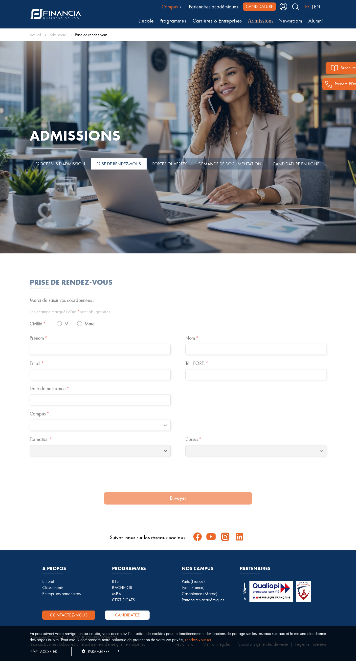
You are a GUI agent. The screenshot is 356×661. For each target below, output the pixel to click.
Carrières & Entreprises (217, 21)
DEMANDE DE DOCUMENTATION (230, 164)
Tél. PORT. (196, 374)
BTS (115, 581)
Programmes (172, 21)
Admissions (260, 21)
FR (307, 7)
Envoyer (178, 509)
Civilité (37, 335)
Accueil (35, 34)
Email (36, 374)
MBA (116, 593)
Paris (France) (193, 581)
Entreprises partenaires (61, 593)
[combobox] (100, 436)
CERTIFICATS (123, 600)
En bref (48, 581)
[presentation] (178, 486)
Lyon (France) (193, 587)
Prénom (38, 349)
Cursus (193, 450)
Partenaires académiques (213, 7)
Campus (39, 425)
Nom (191, 349)
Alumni (315, 21)
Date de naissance (49, 399)
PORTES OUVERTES (169, 164)
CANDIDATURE (259, 6)
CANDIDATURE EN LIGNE (296, 164)
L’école (146, 21)
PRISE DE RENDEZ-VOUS (118, 164)
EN (317, 7)
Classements (52, 587)
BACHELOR (122, 587)
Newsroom (290, 21)
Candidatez (127, 615)
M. (67, 335)
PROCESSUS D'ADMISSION (60, 164)
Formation (40, 450)
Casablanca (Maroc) (199, 593)
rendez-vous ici (198, 639)
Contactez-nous (69, 615)
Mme (90, 335)
